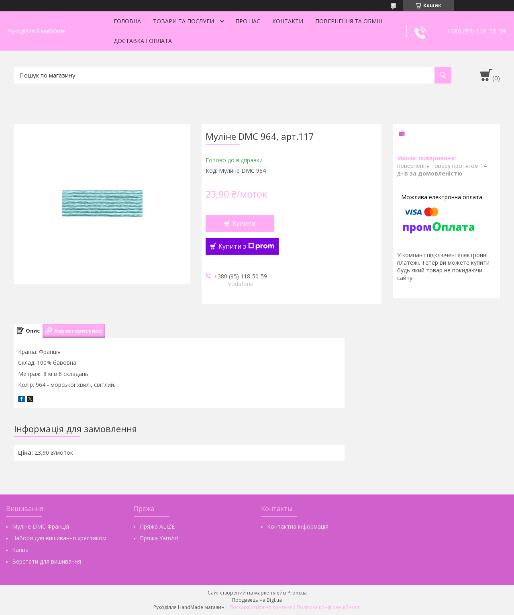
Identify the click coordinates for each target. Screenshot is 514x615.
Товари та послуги (183, 21)
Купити (244, 223)
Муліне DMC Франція (40, 526)
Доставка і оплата (143, 41)
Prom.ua (297, 592)
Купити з (246, 246)
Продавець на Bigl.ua (257, 600)
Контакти (287, 21)
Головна (127, 21)
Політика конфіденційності (329, 607)
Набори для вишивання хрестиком (59, 538)
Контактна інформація (297, 526)
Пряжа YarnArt (159, 538)
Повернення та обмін (348, 21)
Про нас (247, 21)
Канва (20, 550)
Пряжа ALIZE (157, 526)
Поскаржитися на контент (261, 607)
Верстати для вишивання (46, 561)
